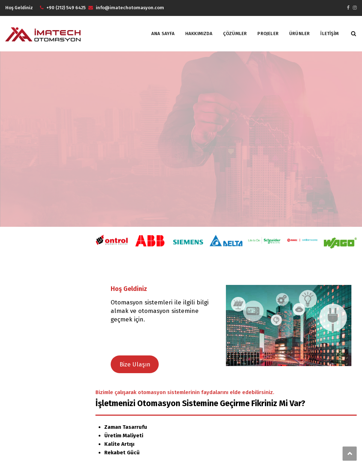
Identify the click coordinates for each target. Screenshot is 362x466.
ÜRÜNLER (299, 33)
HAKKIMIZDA (198, 33)
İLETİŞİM (329, 33)
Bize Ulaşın (134, 364)
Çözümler (235, 33)
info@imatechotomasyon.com (130, 7)
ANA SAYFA (163, 33)
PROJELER (268, 33)
